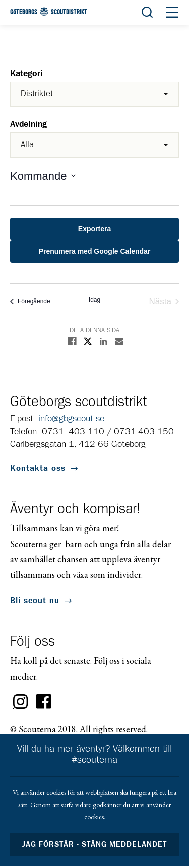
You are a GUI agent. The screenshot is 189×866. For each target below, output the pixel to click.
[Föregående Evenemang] (30, 301)
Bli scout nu (34, 600)
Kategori (26, 74)
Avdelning (28, 124)
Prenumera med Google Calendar (95, 251)
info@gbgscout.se (71, 418)
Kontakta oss (38, 468)
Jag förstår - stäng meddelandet (94, 844)
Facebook (43, 701)
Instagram (20, 701)
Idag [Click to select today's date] (94, 299)
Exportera (94, 229)
